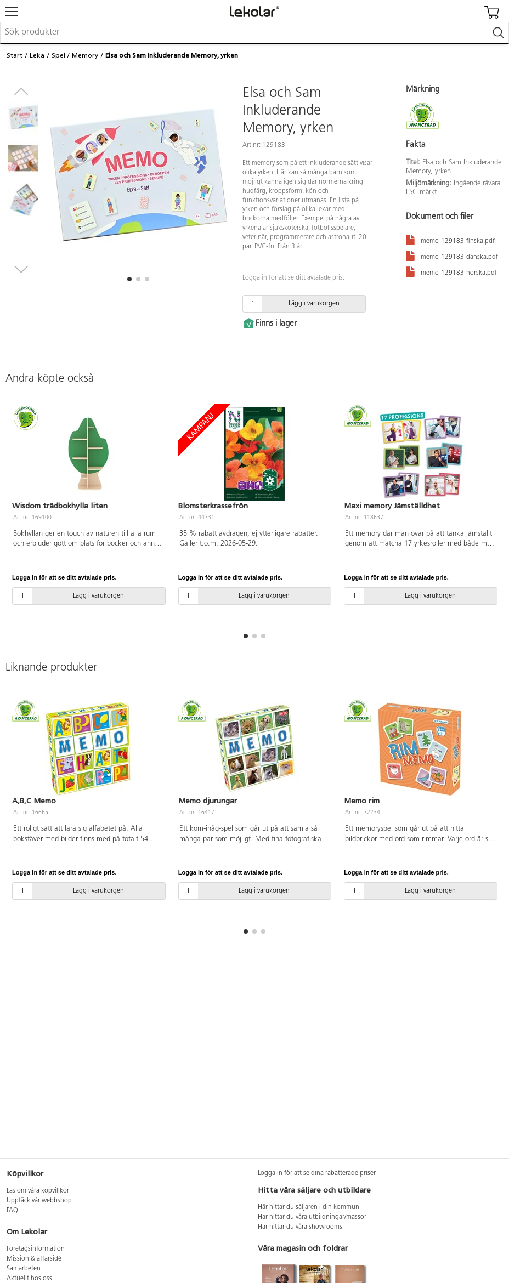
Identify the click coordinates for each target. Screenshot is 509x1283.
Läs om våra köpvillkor (38, 1191)
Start (14, 55)
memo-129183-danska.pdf (452, 255)
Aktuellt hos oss (29, 1278)
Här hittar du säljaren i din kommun (308, 1207)
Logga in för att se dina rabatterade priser (317, 1173)
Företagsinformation (36, 1249)
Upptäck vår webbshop (39, 1200)
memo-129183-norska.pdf (451, 271)
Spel (58, 55)
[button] (129, 279)
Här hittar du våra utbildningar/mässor (312, 1217)
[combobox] (254, 33)
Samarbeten (24, 1268)
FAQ (12, 1210)
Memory (85, 55)
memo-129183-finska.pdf (450, 239)
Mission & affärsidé (34, 1259)
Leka (37, 55)
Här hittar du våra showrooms (300, 1227)
